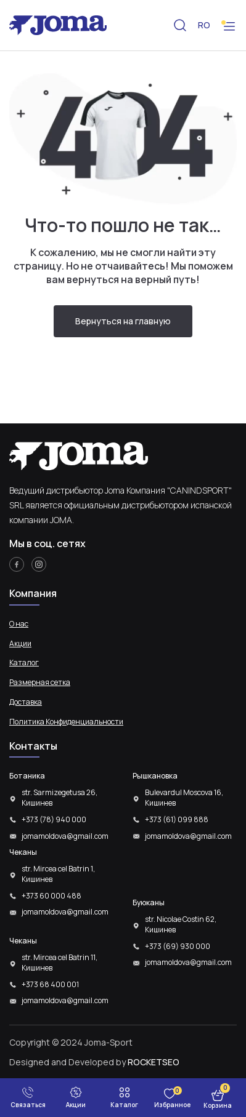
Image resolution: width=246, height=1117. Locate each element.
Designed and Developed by (94, 1062)
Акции (20, 644)
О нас (18, 624)
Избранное (172, 1104)
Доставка (25, 702)
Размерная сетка (39, 682)
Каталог (24, 663)
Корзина (217, 1105)
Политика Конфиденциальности (66, 722)
